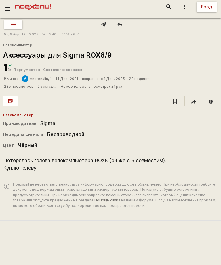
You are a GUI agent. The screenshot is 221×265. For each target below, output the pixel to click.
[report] (210, 101)
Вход (206, 6)
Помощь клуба (107, 200)
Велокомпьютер (17, 45)
